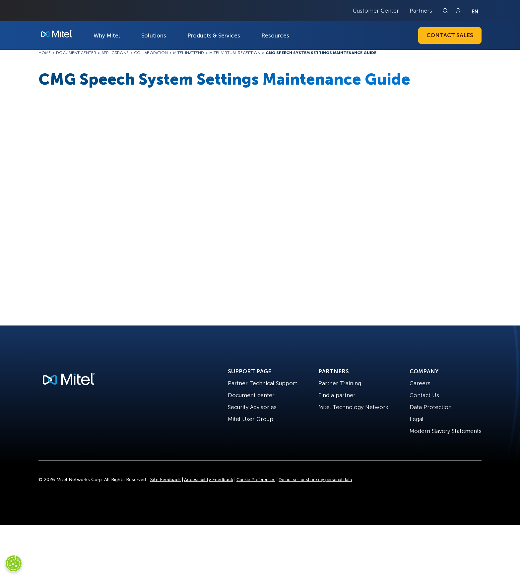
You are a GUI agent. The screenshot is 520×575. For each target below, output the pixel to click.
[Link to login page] (458, 10)
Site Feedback (165, 479)
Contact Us (424, 395)
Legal (416, 419)
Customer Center (376, 10)
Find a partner (337, 395)
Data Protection (431, 407)
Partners (421, 10)
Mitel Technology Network (353, 407)
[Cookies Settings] (13, 563)
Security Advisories (252, 407)
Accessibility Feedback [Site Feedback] (208, 479)
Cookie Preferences (255, 479)
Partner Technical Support (262, 383)
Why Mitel (107, 35)
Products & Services (213, 35)
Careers (420, 383)
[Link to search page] (446, 10)
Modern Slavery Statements (446, 431)
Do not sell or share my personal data (315, 479)
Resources (275, 35)
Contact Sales (449, 35)
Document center (251, 395)
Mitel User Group (250, 419)
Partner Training (339, 383)
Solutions (153, 35)
